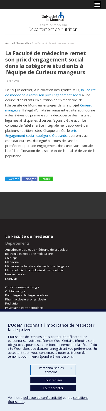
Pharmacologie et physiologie (25, 299)
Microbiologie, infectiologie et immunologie (34, 270)
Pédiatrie (11, 303)
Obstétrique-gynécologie (22, 287)
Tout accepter (53, 388)
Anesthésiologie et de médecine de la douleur (37, 250)
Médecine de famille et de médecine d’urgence (37, 266)
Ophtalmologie (15, 291)
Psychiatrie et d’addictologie (24, 308)
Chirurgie (11, 258)
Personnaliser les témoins (55, 370)
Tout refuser (53, 380)
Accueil (10, 43)
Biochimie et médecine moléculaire (29, 254)
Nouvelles (24, 43)
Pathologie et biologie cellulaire (26, 295)
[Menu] (97, 4)
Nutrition (11, 278)
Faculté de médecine (53, 25)
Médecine (12, 262)
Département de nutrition (53, 29)
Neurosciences (15, 274)
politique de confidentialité (42, 397)
